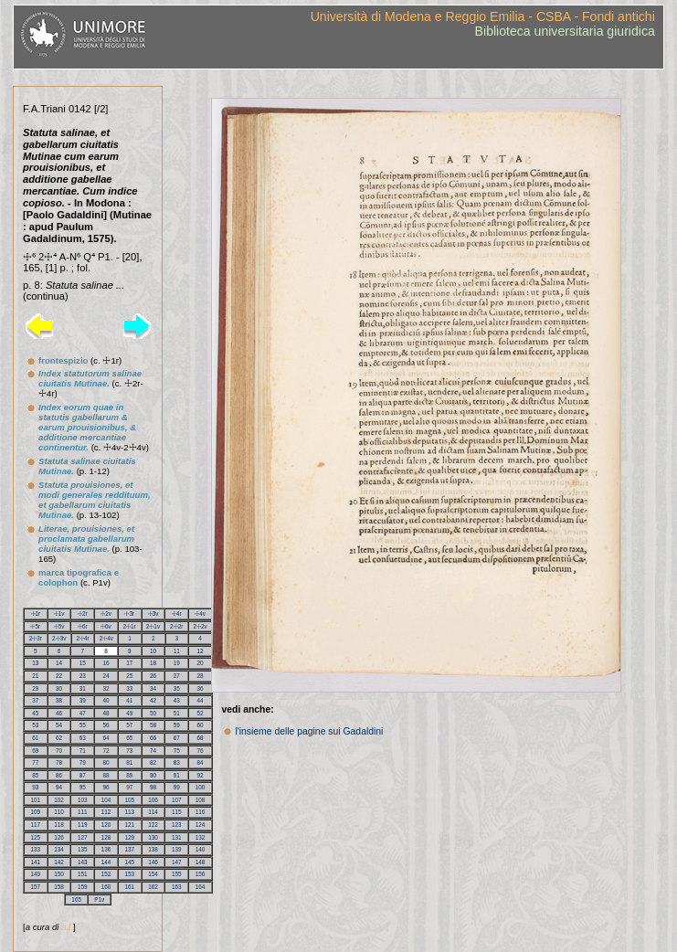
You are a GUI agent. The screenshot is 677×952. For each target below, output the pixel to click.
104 (106, 800)
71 (82, 750)
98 (153, 787)
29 (35, 688)
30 (59, 688)
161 (130, 886)
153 (130, 874)
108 (201, 800)
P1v (99, 899)
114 (153, 812)
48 (106, 713)
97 (129, 787)
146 (153, 862)
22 (59, 675)
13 (35, 663)
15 (82, 663)
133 (36, 849)
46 (59, 713)
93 (35, 787)
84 (200, 762)
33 (129, 688)
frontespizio (63, 360)
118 (59, 824)
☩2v (105, 613)
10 (153, 651)
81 (129, 762)
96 (106, 787)
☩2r (83, 613)
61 (35, 738)
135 (83, 849)
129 (130, 837)
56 (106, 725)
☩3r (129, 613)
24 (106, 675)
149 (36, 874)
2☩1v (153, 626)
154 (153, 874)
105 (130, 800)
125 (36, 837)
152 (106, 874)
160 (106, 886)
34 (153, 688)
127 (83, 837)
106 (153, 800)
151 (83, 874)
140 (201, 849)
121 (130, 824)
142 (59, 862)
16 (106, 663)
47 (82, 713)
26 (153, 675)
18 (153, 663)
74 (153, 750)
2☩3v (59, 638)
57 (129, 725)
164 (201, 886)
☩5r (35, 626)
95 (82, 787)
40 (106, 700)
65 (129, 738)
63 (82, 738)
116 (201, 812)
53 (35, 725)
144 (106, 862)
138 (153, 849)
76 (200, 750)
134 (59, 849)
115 (177, 812)
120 (106, 824)
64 (106, 738)
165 (76, 899)
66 (153, 738)
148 (201, 862)
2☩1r (129, 626)
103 (83, 800)
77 (35, 762)
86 (59, 775)
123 (177, 824)
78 (59, 762)
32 (106, 688)
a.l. (67, 927)
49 (129, 713)
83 (177, 762)
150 (59, 874)
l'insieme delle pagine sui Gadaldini (309, 731)
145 (130, 862)
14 (59, 663)
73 (129, 750)
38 (59, 700)
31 (82, 688)
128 (106, 837)
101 (36, 800)
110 (59, 812)
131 (177, 837)
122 (153, 824)
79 (82, 762)
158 (59, 886)
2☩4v (106, 638)
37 (35, 700)
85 (35, 775)
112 (106, 812)
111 (83, 812)
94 (59, 787)
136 (106, 849)
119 (83, 824)
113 (130, 812)
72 (106, 750)
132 (201, 837)
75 (177, 750)
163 (177, 886)
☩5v (59, 626)
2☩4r (82, 638)
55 (82, 725)
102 (59, 800)
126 (59, 837)
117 (36, 824)
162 (153, 886)
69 (35, 750)
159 (83, 886)
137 (130, 849)
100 (201, 787)
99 (177, 787)
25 (129, 675)
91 (177, 775)
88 (106, 775)
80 (106, 762)
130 (153, 837)
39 (82, 700)
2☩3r (35, 638)
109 (36, 812)
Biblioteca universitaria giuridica (565, 31)
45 (35, 713)
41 (129, 700)
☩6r (83, 626)
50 (153, 713)
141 (36, 862)
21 (35, 675)
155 (177, 874)
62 (59, 738)
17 (129, 663)
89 (129, 775)
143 (83, 862)
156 (201, 874)
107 (177, 800)
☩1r (36, 613)
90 (153, 775)
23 (82, 675)
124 (201, 824)
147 (177, 862)
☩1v (59, 613)
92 (200, 775)
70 (59, 750)
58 (153, 725)
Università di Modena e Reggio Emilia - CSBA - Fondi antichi (483, 16)
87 (82, 775)
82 (153, 762)
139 (177, 849)
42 (153, 700)
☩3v (153, 613)
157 (36, 886)
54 (59, 725)
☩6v (105, 626)
